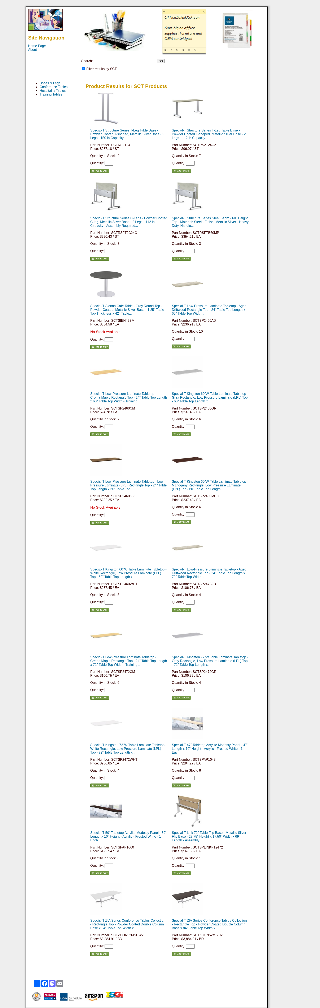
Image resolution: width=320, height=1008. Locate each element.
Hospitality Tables (53, 90)
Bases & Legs (50, 83)
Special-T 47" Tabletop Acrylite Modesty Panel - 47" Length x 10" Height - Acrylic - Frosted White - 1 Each (210, 748)
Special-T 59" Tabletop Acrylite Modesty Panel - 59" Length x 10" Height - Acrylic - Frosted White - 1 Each (128, 836)
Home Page (37, 46)
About (32, 49)
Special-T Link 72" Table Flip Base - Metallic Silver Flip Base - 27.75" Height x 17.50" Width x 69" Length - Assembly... (209, 836)
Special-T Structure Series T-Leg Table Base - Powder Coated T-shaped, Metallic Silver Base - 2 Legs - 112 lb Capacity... (209, 134)
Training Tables (51, 94)
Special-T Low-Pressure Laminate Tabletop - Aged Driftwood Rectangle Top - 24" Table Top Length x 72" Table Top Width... (209, 573)
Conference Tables (53, 87)
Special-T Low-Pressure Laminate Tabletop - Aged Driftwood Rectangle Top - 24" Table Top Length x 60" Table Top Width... (209, 309)
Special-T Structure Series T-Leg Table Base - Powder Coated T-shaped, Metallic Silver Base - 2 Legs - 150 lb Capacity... (127, 134)
